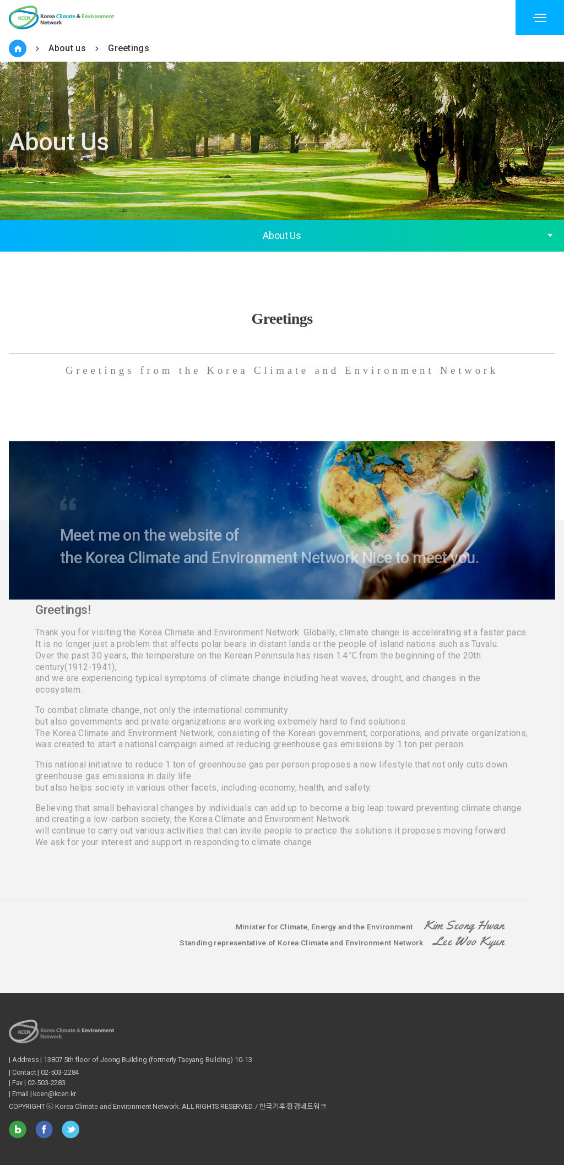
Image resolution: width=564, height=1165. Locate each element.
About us (67, 48)
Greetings (128, 48)
